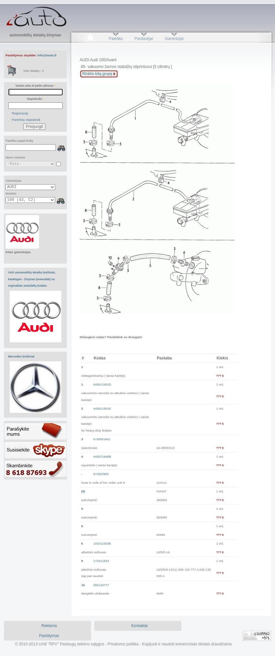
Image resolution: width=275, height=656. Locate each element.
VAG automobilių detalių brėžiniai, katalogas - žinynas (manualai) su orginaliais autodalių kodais (32, 279)
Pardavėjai (144, 38)
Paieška (116, 38)
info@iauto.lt (46, 55)
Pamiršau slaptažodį (26, 119)
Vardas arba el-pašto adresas (35, 85)
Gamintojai (174, 38)
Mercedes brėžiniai (21, 356)
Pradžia (90, 38)
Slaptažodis (35, 98)
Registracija (20, 113)
